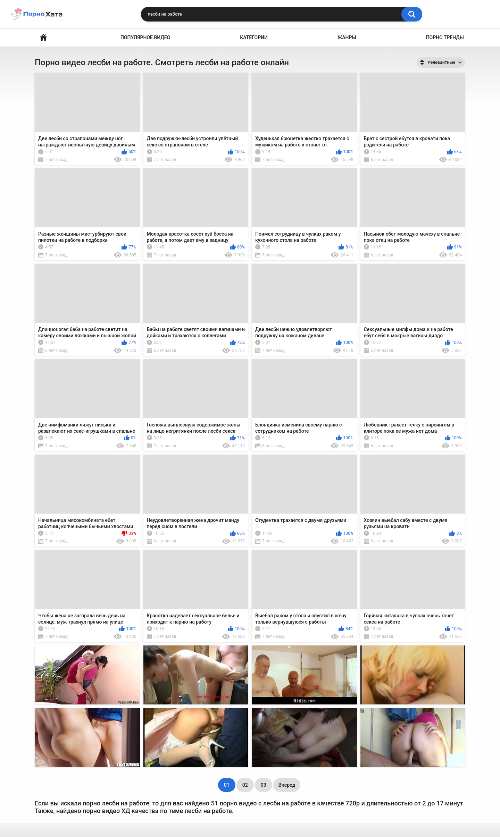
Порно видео (43, 37)
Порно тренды (445, 37)
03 (263, 785)
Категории (254, 37)
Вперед (286, 785)
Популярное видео (145, 37)
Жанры (347, 37)
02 (245, 785)
